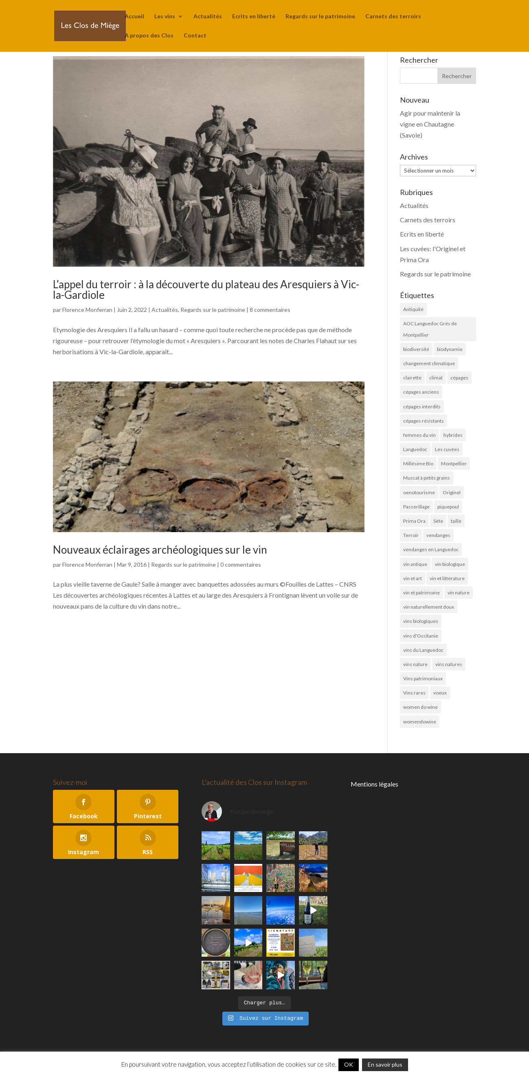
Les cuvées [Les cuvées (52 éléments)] (447, 449)
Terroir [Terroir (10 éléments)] (411, 535)
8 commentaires (270, 309)
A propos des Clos (149, 36)
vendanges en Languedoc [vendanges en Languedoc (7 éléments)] (431, 549)
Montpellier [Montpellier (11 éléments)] (454, 463)
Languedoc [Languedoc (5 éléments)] (415, 449)
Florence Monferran (87, 309)
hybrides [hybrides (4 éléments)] (453, 435)
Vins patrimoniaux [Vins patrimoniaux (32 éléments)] (423, 678)
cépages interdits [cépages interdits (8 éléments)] (422, 406)
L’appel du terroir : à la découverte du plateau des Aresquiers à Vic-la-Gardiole (206, 289)
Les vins (164, 16)
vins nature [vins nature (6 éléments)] (415, 664)
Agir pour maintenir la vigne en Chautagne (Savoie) (430, 124)
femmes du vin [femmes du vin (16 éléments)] (419, 435)
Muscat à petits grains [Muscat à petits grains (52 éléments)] (426, 478)
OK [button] (348, 1064)
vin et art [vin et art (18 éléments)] (412, 578)
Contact (195, 36)
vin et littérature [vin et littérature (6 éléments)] (447, 578)
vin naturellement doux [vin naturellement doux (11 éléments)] (428, 607)
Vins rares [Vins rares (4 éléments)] (414, 693)
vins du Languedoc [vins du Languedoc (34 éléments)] (423, 650)
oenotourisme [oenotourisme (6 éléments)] (419, 492)
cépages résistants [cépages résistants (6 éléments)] (423, 421)
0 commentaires (240, 564)
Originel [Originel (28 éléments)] (452, 492)
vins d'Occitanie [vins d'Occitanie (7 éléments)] (420, 636)
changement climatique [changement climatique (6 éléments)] (429, 363)
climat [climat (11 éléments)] (436, 378)
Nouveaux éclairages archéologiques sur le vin (160, 549)
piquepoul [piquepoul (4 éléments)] (448, 507)
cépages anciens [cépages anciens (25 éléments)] (421, 392)
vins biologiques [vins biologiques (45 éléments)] (420, 621)
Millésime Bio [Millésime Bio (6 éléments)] (418, 463)
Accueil (134, 16)
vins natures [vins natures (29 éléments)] (448, 664)
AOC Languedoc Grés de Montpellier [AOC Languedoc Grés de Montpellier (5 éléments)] (430, 328)
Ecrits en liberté (253, 16)
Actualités (207, 16)
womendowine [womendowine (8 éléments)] (419, 722)
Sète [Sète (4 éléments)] (438, 521)
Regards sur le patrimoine (320, 16)
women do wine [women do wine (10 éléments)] (420, 707)
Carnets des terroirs (393, 16)
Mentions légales (374, 784)
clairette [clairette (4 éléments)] (412, 378)
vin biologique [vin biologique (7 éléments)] (450, 564)
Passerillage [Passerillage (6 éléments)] (416, 507)
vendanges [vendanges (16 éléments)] (438, 535)
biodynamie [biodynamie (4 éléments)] (450, 349)
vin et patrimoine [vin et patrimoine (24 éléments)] (421, 592)
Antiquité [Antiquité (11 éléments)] (413, 309)
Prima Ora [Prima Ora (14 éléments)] (414, 521)
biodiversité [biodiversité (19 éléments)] (416, 349)
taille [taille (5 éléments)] (456, 521)
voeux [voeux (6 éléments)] (440, 693)
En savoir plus (385, 1064)
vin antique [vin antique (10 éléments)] (415, 564)
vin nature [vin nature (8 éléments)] (459, 592)
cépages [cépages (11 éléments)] (459, 378)
